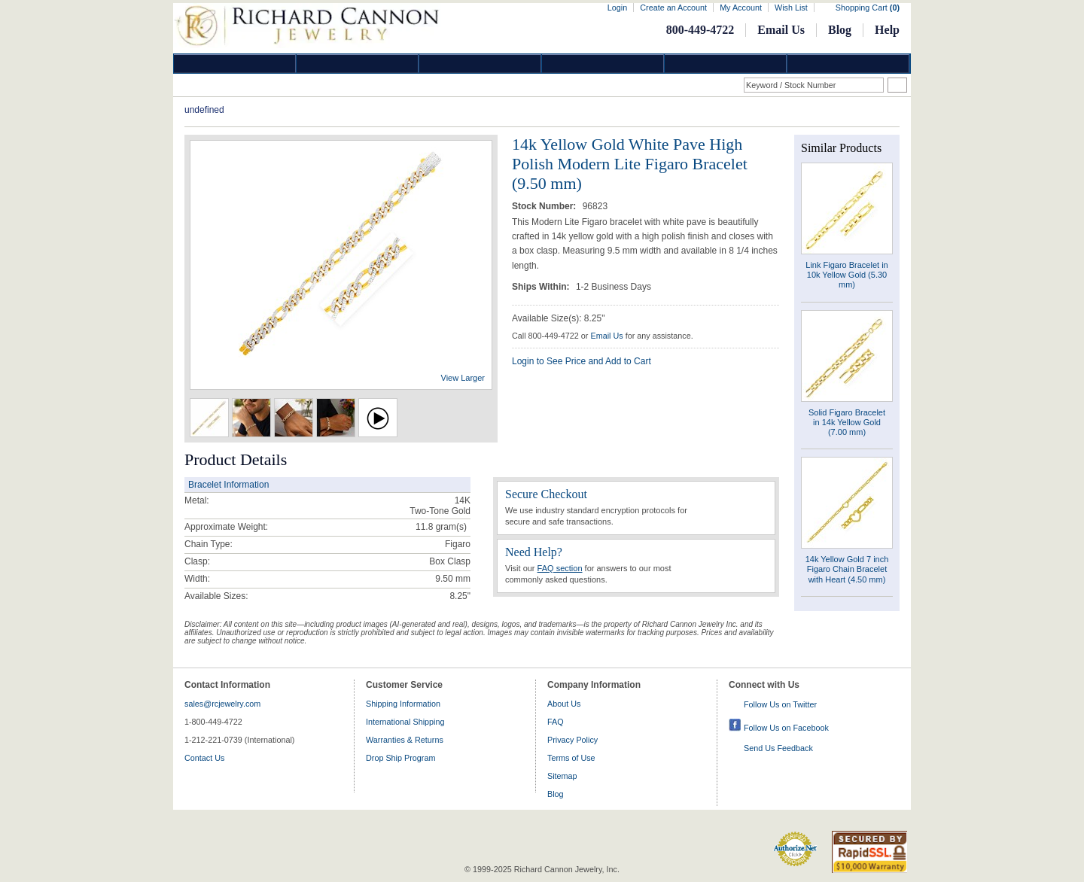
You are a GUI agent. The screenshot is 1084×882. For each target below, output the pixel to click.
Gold (358, 63)
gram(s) (441, 527)
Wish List (791, 7)
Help (887, 29)
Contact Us (204, 757)
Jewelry (603, 63)
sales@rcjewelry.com (222, 703)
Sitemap (562, 775)
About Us (563, 703)
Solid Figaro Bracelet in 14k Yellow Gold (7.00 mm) (846, 422)
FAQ (555, 721)
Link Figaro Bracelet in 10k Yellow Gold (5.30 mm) (846, 274)
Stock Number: (545, 206)
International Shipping (405, 721)
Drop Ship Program (400, 757)
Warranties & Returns (404, 739)
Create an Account (673, 7)
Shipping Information (403, 703)
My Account (741, 7)
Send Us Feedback (778, 748)
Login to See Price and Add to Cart (581, 361)
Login (617, 7)
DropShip (848, 63)
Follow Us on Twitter (780, 704)
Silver (480, 63)
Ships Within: (542, 286)
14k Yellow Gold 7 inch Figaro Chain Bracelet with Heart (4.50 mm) (847, 569)
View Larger (463, 377)
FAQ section (560, 568)
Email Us (781, 29)
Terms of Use (571, 757)
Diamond (235, 63)
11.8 (424, 527)
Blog (839, 29)
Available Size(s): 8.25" (558, 318)
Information (726, 63)
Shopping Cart (868, 7)
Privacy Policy (572, 739)
